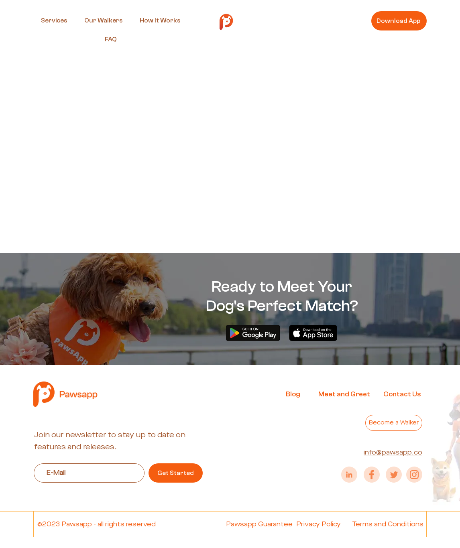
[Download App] (399, 20)
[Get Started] (176, 473)
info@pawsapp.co (393, 452)
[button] (54, 20)
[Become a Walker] (393, 423)
